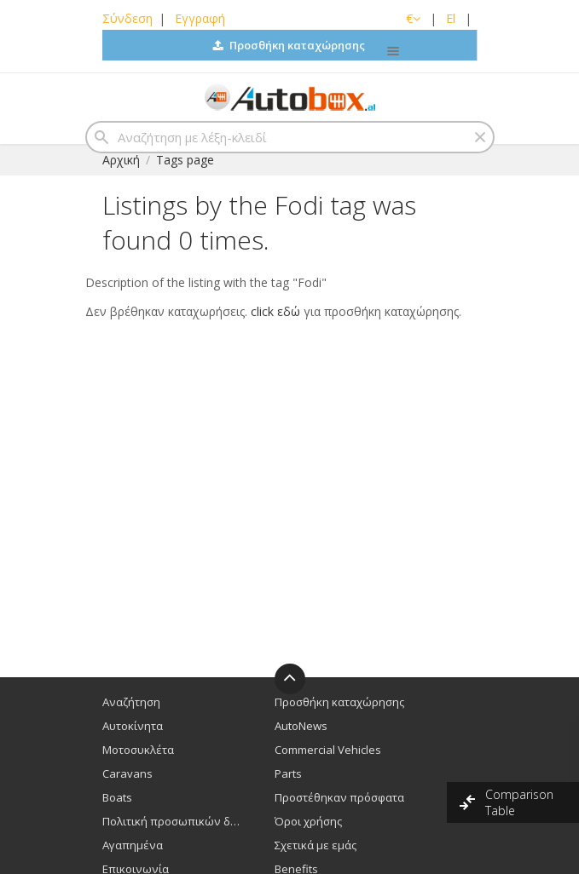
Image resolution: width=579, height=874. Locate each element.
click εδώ (275, 311)
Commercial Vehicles (328, 749)
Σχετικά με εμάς (315, 845)
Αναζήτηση (131, 702)
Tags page (185, 160)
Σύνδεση (127, 18)
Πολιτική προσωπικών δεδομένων (173, 821)
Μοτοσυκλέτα (138, 749)
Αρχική (121, 160)
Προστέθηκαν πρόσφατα (339, 797)
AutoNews (301, 725)
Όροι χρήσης (308, 821)
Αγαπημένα (132, 845)
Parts (288, 773)
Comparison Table (519, 802)
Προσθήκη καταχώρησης (289, 45)
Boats (117, 797)
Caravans (127, 773)
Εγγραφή (200, 18)
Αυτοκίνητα (132, 725)
